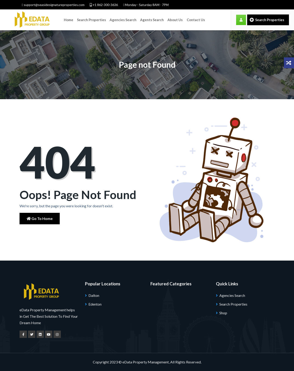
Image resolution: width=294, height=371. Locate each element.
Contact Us (196, 20)
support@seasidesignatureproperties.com (53, 5)
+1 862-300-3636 (104, 5)
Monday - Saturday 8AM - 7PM (146, 5)
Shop (223, 313)
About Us (175, 20)
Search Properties (91, 20)
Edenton (95, 304)
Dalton (93, 295)
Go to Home (40, 218)
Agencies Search (123, 20)
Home (68, 20)
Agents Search (152, 20)
